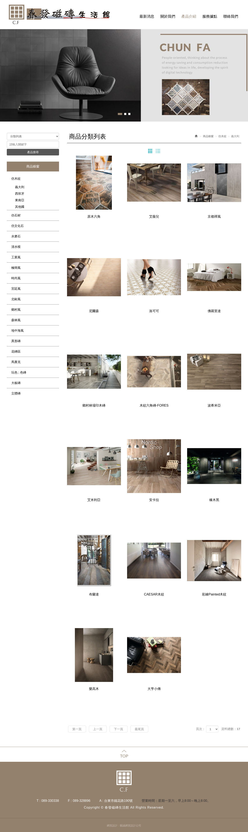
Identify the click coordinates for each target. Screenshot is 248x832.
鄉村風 (16, 309)
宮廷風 (16, 288)
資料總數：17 (230, 729)
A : (101, 800)
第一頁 (77, 729)
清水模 (16, 246)
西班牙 (19, 193)
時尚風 (16, 278)
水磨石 (16, 236)
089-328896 (81, 800)
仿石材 (16, 215)
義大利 (19, 187)
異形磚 (16, 341)
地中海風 (17, 330)
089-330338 (50, 800)
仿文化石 (17, 226)
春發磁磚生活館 (60, 14)
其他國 (19, 206)
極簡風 (16, 267)
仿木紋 (16, 178)
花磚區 (16, 351)
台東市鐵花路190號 (118, 800)
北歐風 (16, 299)
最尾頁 (139, 729)
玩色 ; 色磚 (18, 372)
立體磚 (16, 393)
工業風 (16, 257)
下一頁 (118, 729)
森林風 (16, 320)
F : (70, 800)
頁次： (200, 729)
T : (38, 800)
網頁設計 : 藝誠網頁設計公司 (124, 825)
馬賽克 (16, 362)
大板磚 (16, 383)
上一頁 (97, 729)
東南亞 (19, 200)
